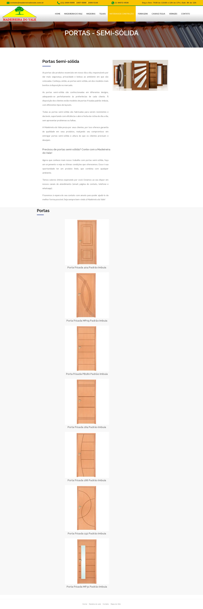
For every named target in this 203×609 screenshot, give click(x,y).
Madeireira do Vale (73, 14)
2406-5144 (93, 3)
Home (57, 14)
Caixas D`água (158, 14)
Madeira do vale (95, 604)
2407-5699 (81, 3)
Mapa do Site (116, 604)
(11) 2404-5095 (68, 3)
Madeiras (90, 14)
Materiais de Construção (122, 14)
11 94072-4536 (122, 3)
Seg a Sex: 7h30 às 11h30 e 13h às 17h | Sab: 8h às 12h (169, 3)
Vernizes (173, 14)
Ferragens (143, 14)
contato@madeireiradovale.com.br (27, 3)
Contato (185, 14)
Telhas (102, 14)
